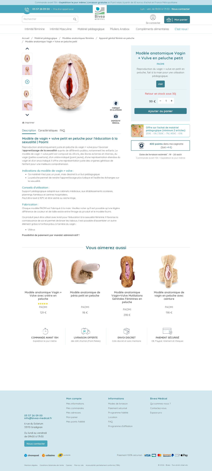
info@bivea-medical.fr (38, 418)
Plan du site (78, 465)
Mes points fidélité (75, 421)
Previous (27, 48)
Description (29, 130)
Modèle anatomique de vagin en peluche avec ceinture (169, 295)
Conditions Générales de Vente (52, 465)
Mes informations (75, 403)
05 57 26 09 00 (41, 9)
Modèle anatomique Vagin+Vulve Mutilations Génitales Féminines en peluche (127, 297)
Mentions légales (31, 465)
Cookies (69, 465)
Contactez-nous (158, 408)
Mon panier (72, 417)
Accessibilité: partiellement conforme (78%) (103, 465)
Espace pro (156, 412)
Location (112, 417)
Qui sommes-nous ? (160, 403)
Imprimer (28, 122)
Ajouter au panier (160, 111)
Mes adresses (73, 412)
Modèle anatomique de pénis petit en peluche (85, 293)
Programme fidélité (118, 412)
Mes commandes (75, 408)
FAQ (62, 130)
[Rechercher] (50, 19)
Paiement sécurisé (117, 408)
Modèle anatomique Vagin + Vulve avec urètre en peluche (43, 295)
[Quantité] (166, 101)
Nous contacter (181, 9)
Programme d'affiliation (120, 426)
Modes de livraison (118, 403)
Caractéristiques (48, 130)
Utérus (31, 229)
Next (27, 115)
